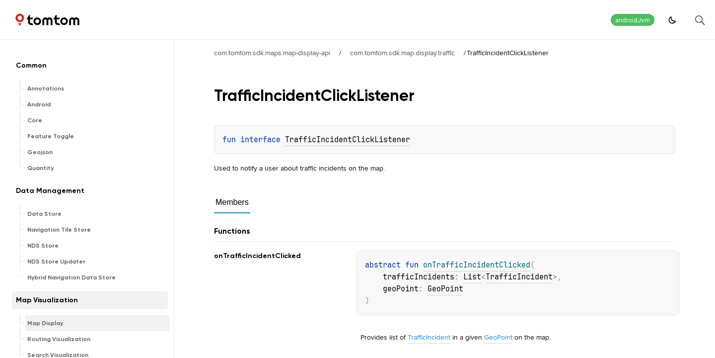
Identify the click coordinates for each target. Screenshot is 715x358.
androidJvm (632, 20)
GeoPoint (445, 289)
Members (232, 202)
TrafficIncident (519, 277)
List (472, 277)
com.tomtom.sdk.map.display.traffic (402, 53)
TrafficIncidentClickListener (347, 140)
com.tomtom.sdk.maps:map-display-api (272, 53)
